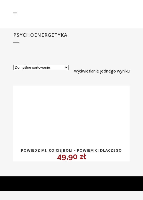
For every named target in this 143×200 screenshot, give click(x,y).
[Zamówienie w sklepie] (41, 67)
